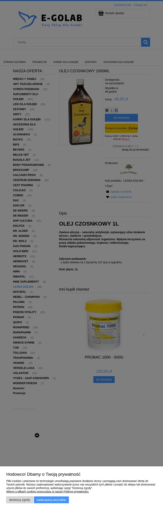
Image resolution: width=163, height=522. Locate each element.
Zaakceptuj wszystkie (51, 499)
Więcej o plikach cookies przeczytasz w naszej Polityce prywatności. (47, 491)
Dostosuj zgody (19, 499)
